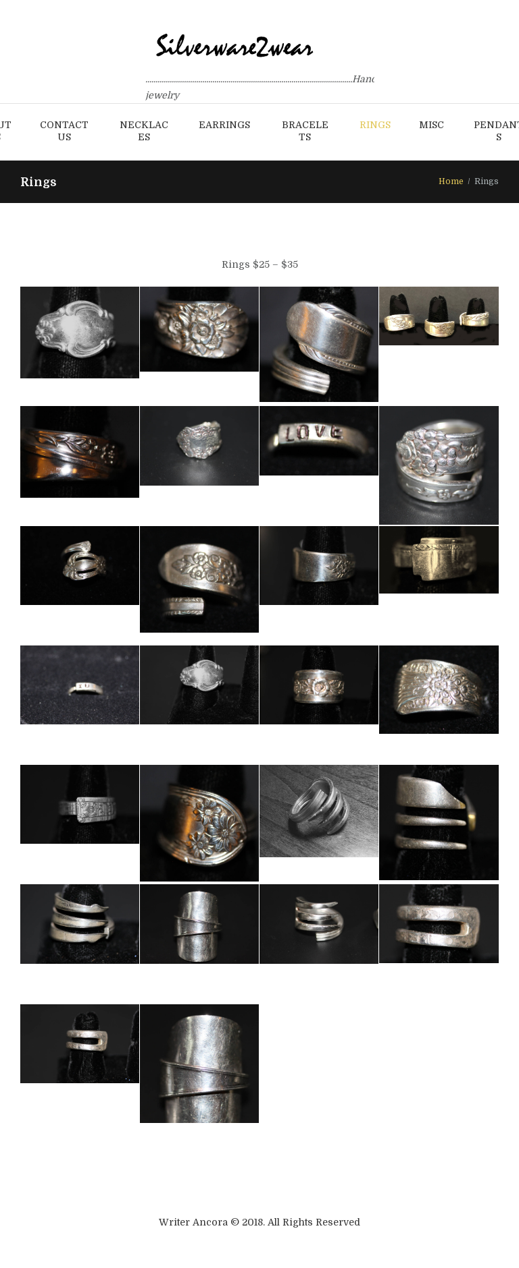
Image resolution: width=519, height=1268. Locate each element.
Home (451, 181)
